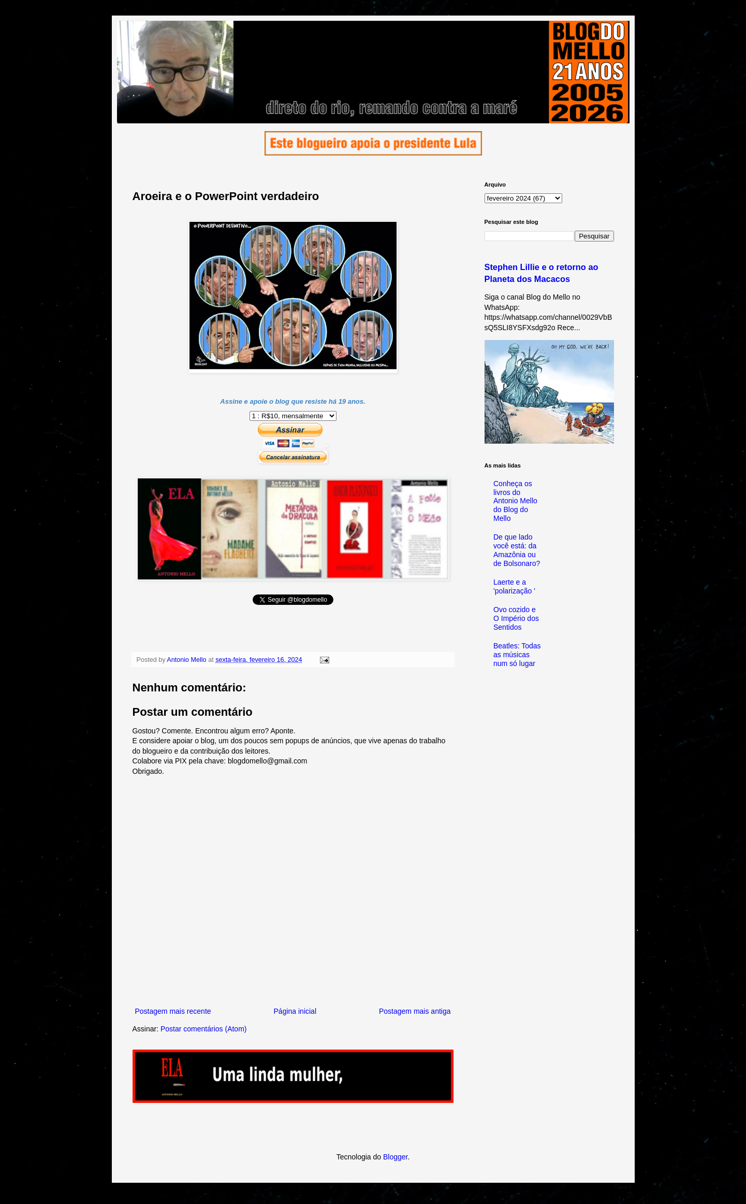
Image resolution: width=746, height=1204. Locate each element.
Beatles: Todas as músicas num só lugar (517, 655)
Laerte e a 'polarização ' (514, 586)
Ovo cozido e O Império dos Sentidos (516, 618)
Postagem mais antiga (415, 1011)
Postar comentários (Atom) (203, 1029)
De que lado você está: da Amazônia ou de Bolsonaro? (516, 550)
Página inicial (295, 1011)
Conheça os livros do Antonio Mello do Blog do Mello (515, 500)
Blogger (395, 1157)
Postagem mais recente (173, 1011)
